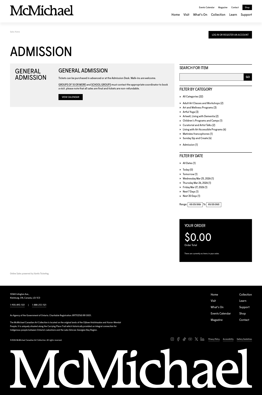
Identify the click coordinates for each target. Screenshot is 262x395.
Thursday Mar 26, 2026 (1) (197, 183)
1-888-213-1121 (39, 305)
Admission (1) (190, 145)
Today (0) (188, 170)
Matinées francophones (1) (198, 134)
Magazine (222, 7)
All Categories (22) (193, 96)
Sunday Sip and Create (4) (197, 138)
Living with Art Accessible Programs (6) (204, 129)
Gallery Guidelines (244, 339)
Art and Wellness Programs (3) (200, 107)
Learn (233, 14)
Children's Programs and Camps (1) (202, 121)
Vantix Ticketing (41, 274)
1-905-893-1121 (17, 305)
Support (246, 14)
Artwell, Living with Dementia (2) (201, 116)
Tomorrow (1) (190, 174)
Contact (235, 7)
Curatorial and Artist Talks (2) (199, 125)
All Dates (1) (189, 163)
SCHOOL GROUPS (101, 85)
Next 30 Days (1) (191, 196)
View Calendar (70, 97)
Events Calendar (207, 7)
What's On (200, 14)
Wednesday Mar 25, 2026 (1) (198, 178)
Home (175, 14)
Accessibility (228, 339)
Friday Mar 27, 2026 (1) (195, 187)
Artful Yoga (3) (191, 112)
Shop (247, 7)
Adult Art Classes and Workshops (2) (203, 103)
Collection (218, 14)
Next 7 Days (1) (191, 191)
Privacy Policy (214, 339)
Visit (186, 14)
